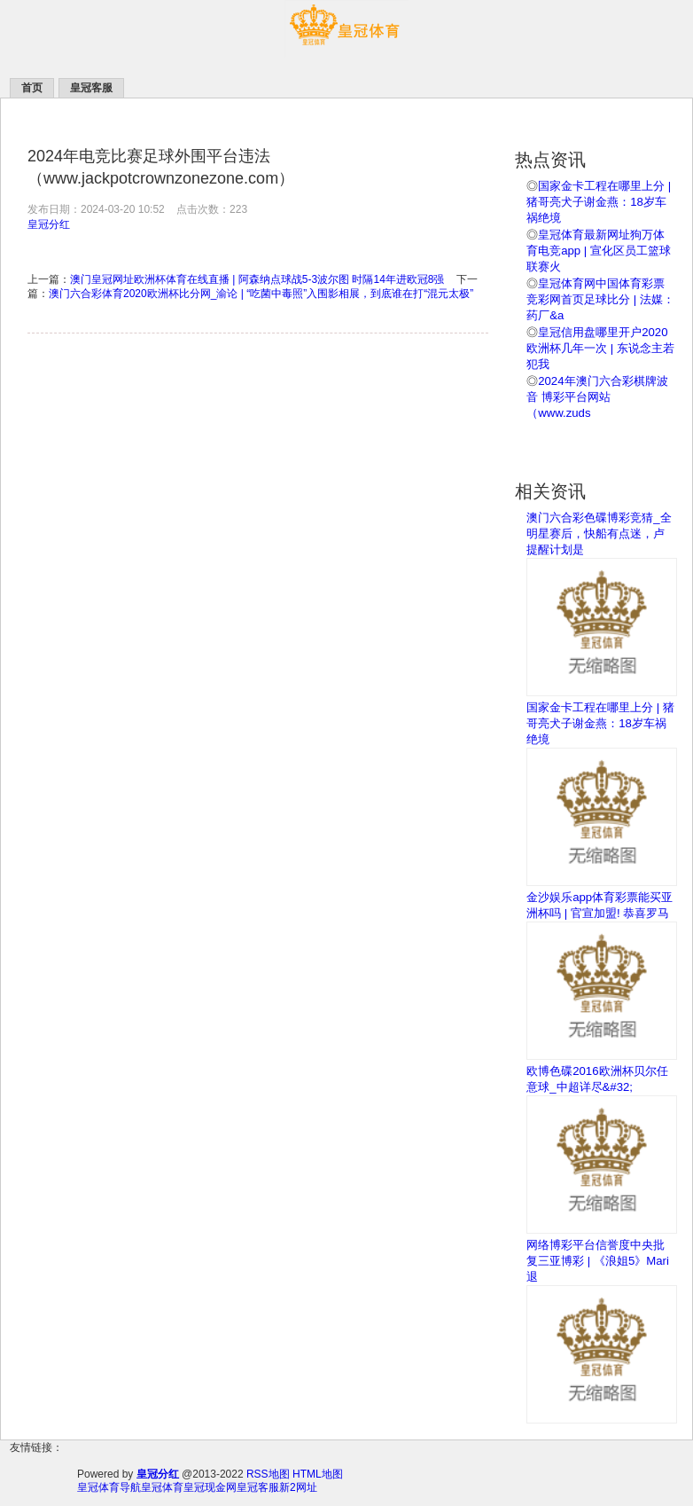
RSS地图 (268, 1474)
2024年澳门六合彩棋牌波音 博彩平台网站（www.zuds (596, 397)
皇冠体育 (162, 1487)
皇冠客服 (258, 1487)
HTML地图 (317, 1474)
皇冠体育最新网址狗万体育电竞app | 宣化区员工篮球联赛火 (598, 250)
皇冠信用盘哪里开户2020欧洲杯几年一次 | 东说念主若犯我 (600, 348)
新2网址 (298, 1487)
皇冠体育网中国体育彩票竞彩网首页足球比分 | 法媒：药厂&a (600, 299)
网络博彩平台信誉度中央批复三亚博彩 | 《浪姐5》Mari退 (597, 1260)
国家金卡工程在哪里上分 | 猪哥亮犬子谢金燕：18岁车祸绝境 (598, 201)
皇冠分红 (48, 224)
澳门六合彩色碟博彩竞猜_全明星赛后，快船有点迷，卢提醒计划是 (598, 533)
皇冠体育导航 (109, 1487)
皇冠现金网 (210, 1487)
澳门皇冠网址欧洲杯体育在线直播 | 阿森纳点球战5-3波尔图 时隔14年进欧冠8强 (257, 279)
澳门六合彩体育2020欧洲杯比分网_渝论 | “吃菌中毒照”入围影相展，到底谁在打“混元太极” (261, 293)
